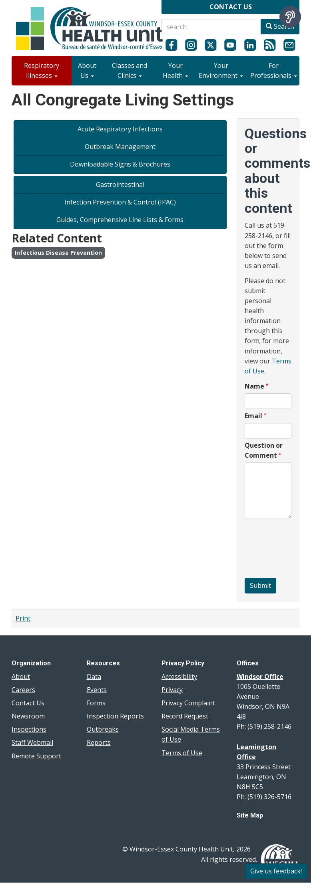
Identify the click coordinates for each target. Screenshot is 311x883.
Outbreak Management (120, 146)
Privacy (172, 689)
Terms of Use (181, 752)
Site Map (250, 815)
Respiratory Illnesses (41, 70)
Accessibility (179, 676)
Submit (260, 585)
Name (254, 386)
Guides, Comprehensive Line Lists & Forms (119, 219)
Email (253, 415)
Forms (96, 702)
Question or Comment (264, 450)
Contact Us (28, 702)
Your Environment (221, 70)
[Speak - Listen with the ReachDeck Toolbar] (290, 17)
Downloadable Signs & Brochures (120, 164)
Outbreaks (103, 729)
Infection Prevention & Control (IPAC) (120, 202)
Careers (23, 689)
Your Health (175, 70)
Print (23, 618)
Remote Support (36, 756)
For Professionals (273, 70)
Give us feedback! (276, 871)
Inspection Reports (115, 716)
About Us (87, 70)
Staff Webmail (32, 742)
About (21, 676)
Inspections (29, 729)
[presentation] (277, 549)
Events (97, 689)
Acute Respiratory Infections (120, 129)
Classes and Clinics (129, 70)
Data (94, 676)
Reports (99, 742)
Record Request (184, 716)
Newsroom (28, 716)
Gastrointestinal (120, 184)
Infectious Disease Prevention (58, 252)
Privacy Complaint (188, 702)
